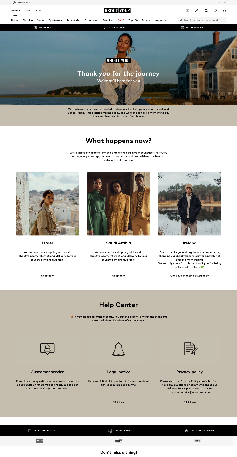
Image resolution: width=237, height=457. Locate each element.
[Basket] (224, 10)
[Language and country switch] (221, 2)
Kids (38, 10)
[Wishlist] (215, 10)
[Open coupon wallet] (188, 10)
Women (15, 10)
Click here (118, 402)
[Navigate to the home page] (117, 10)
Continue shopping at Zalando (189, 275)
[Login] (197, 10)
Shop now (47, 275)
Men (28, 10)
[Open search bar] (180, 20)
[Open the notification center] (206, 10)
